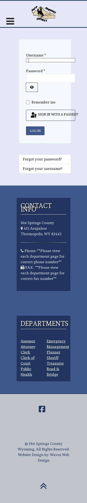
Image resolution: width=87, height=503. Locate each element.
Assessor (28, 341)
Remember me (43, 102)
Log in (35, 131)
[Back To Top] (43, 488)
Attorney (28, 346)
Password (35, 71)
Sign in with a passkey (52, 115)
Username (36, 55)
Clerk (25, 352)
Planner (53, 352)
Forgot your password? (42, 159)
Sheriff (52, 358)
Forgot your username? (42, 168)
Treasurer (55, 363)
